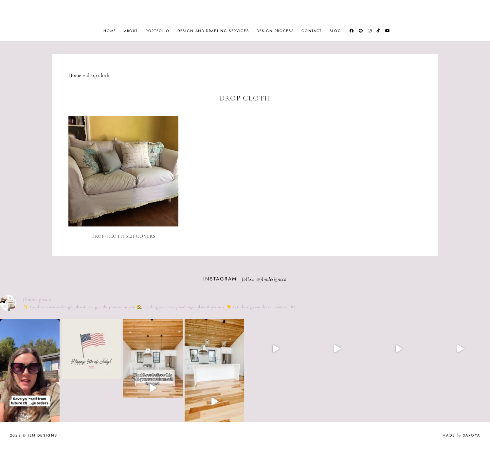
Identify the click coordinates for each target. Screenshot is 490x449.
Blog (335, 30)
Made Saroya (461, 435)
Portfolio (158, 30)
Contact (311, 30)
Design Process (275, 30)
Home (109, 30)
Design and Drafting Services (213, 30)
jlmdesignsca (274, 279)
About (131, 30)
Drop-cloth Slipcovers (123, 236)
